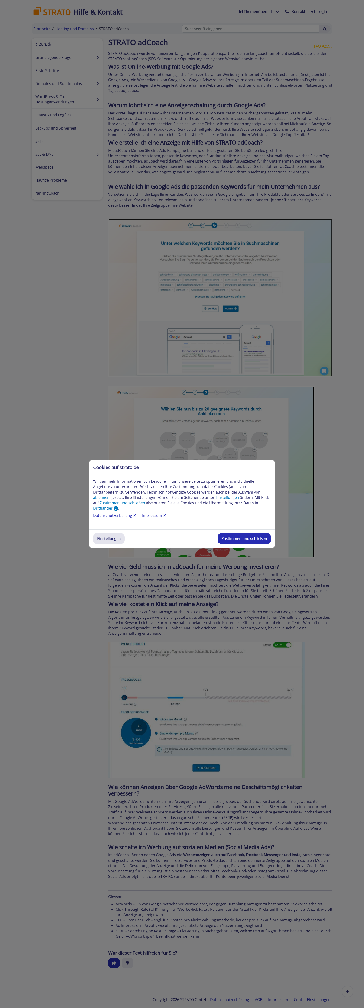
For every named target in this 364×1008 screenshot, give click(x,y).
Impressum (154, 515)
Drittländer (105, 508)
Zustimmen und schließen (244, 538)
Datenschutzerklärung (115, 515)
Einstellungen (109, 538)
